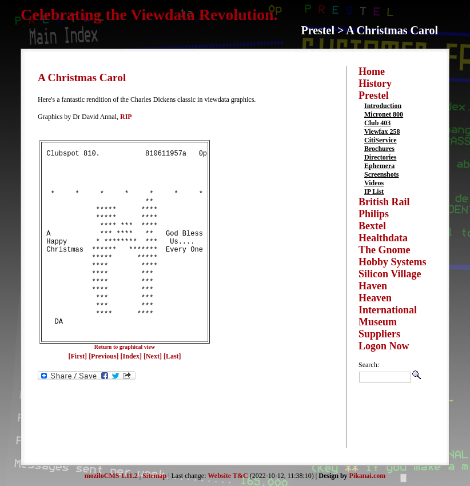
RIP (126, 117)
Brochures (379, 149)
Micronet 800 (383, 114)
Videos (374, 183)
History (375, 83)
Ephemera (379, 166)
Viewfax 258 (382, 132)
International (388, 310)
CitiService (380, 140)
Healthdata (383, 238)
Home (372, 71)
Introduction (382, 106)
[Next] (154, 396)
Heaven (375, 298)
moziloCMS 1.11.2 (111, 476)
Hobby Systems (393, 262)
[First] (78, 396)
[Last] (172, 396)
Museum (378, 322)
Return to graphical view (124, 386)
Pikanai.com (367, 476)
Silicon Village (390, 274)
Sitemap (154, 476)
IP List (374, 192)
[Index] (131, 396)
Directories (380, 157)
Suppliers (379, 334)
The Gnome (385, 250)
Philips (374, 214)
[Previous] (104, 396)
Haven (373, 286)
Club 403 (377, 123)
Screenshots (381, 174)
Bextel (372, 226)
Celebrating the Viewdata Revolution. (149, 14)
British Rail (384, 202)
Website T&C (228, 476)
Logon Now (384, 346)
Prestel (374, 95)
